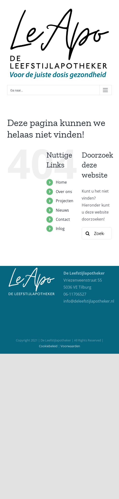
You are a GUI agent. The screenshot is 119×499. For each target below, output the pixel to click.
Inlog (60, 228)
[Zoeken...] (97, 233)
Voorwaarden (70, 346)
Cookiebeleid (48, 346)
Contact (63, 219)
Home (61, 182)
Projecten (64, 200)
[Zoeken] (88, 233)
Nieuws (62, 210)
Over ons (64, 191)
